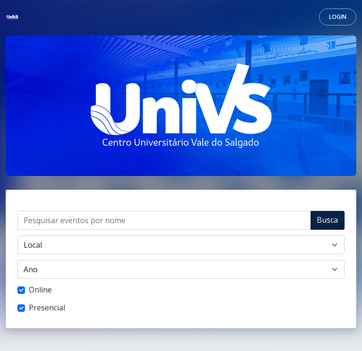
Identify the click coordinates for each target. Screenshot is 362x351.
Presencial (47, 307)
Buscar (327, 222)
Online (40, 289)
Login (337, 17)
